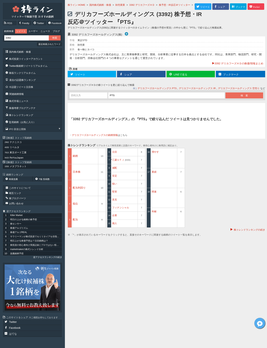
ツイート (21, 31)
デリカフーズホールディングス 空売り (239, 88)
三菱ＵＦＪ (121, 159)
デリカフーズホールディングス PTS (157, 88)
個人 (114, 223)
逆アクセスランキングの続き (47, 257)
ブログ (56, 31)
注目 (114, 152)
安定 (114, 175)
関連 (154, 191)
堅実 (114, 191)
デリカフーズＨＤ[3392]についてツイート (259, 323)
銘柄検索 (9, 31)
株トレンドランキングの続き (249, 229)
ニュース (45, 31)
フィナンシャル (120, 207)
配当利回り (79, 187)
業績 (154, 171)
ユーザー (33, 31)
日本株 (76, 171)
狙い (114, 183)
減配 (114, 167)
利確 (154, 211)
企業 (114, 215)
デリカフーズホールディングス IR (197, 88)
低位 (75, 203)
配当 (75, 219)
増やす (155, 152)
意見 (114, 199)
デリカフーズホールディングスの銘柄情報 (95, 135)
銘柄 (75, 155)
